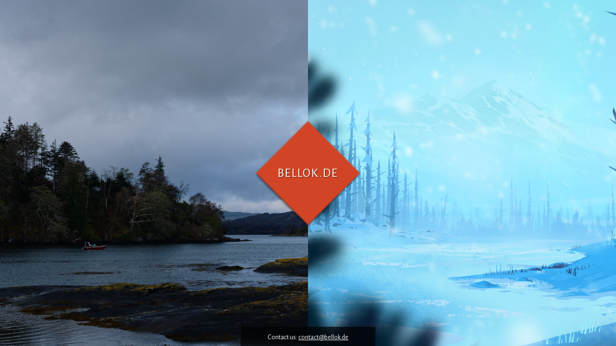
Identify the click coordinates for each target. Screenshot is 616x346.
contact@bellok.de (323, 337)
